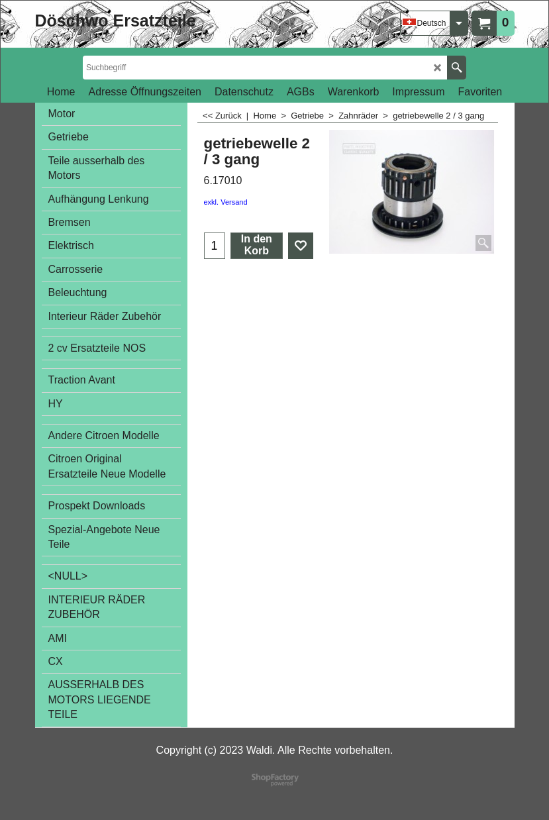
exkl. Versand (226, 202)
